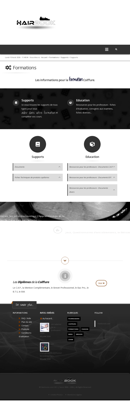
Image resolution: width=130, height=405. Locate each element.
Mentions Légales (74, 399)
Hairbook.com (104, 328)
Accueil (44, 57)
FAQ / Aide (26, 323)
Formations (54, 57)
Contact (25, 330)
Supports (64, 57)
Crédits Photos (56, 399)
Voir (101, 287)
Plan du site (27, 326)
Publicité (25, 334)
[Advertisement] (91, 21)
